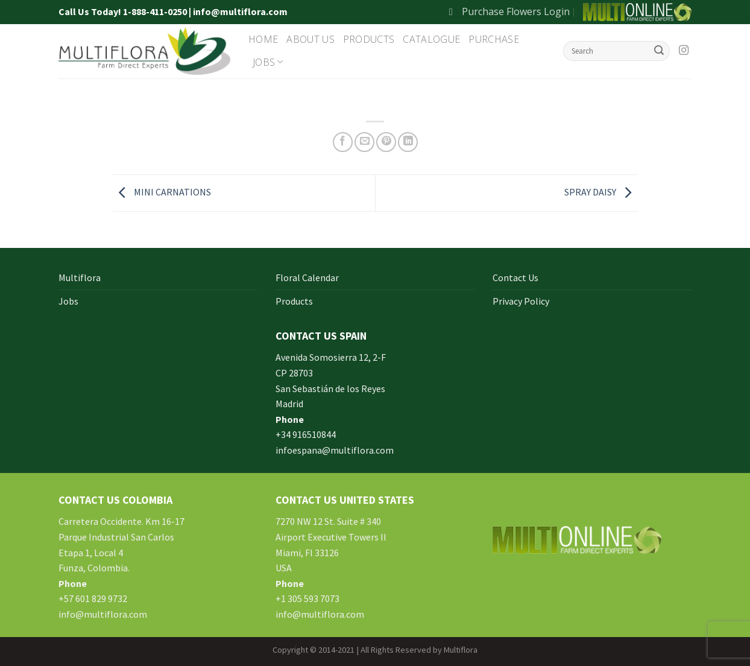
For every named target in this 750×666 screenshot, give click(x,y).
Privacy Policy (521, 301)
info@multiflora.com (102, 614)
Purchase (493, 39)
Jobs (268, 62)
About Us (310, 39)
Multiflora (79, 277)
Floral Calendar (307, 277)
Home (263, 39)
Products (369, 39)
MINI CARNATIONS (162, 192)
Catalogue (431, 39)
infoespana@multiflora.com (335, 450)
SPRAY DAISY (600, 192)
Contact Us (515, 277)
